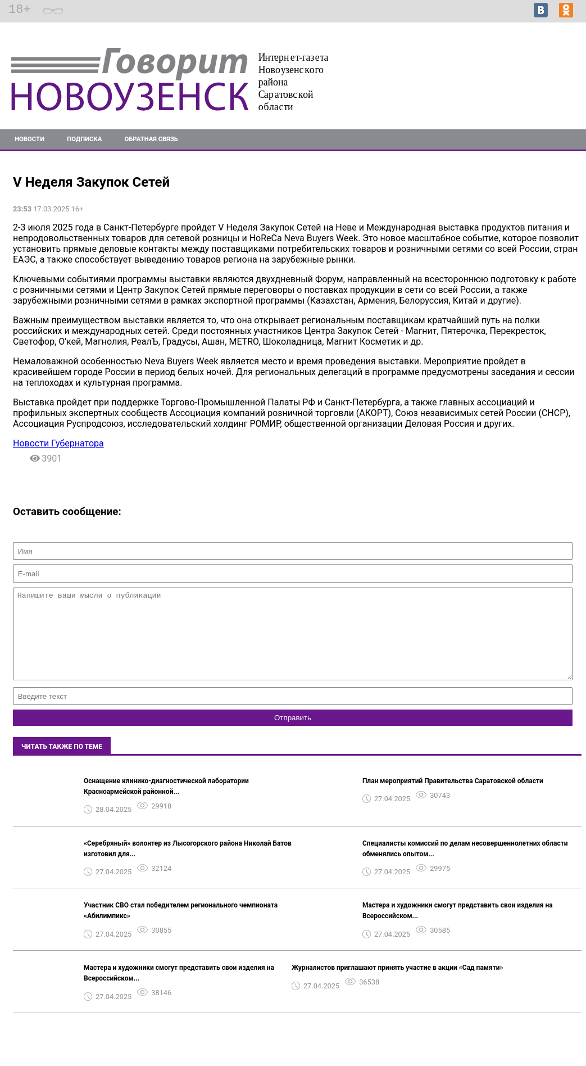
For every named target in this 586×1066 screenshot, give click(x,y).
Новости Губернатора (58, 443)
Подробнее (557, 80)
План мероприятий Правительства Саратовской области (452, 798)
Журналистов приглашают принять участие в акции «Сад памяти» (397, 984)
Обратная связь (151, 139)
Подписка (84, 139)
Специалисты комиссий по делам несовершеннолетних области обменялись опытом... (465, 865)
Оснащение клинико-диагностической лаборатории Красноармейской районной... (166, 803)
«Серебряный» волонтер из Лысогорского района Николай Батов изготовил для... (188, 865)
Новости (29, 139)
